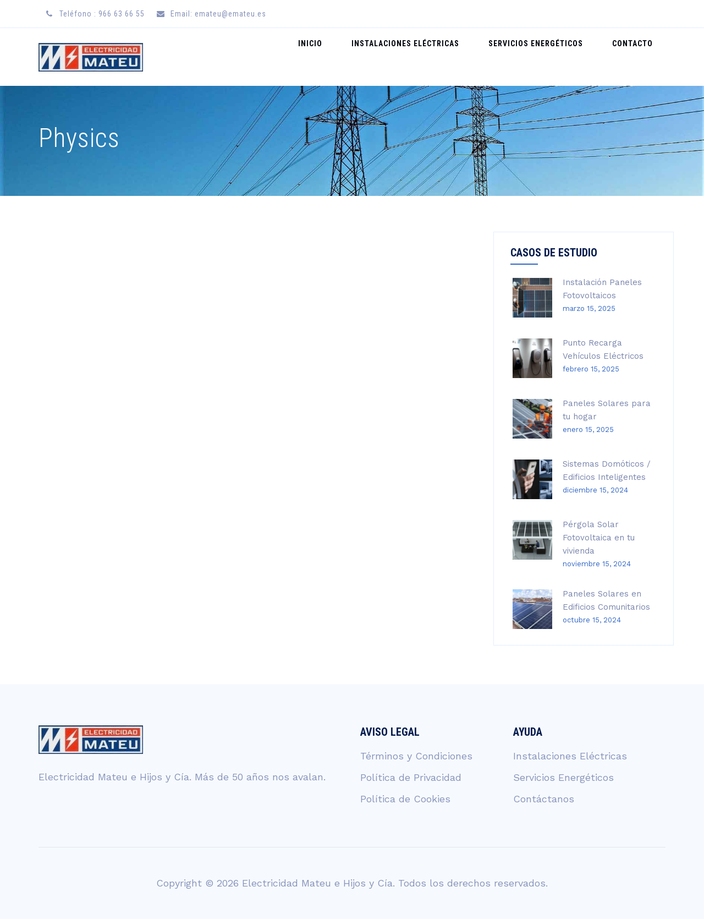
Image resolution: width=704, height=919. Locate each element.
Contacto (637, 56)
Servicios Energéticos (549, 56)
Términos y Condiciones (416, 756)
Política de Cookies (405, 799)
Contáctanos (543, 799)
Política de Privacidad (410, 777)
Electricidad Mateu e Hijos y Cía (317, 883)
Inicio (343, 56)
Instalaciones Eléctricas (428, 56)
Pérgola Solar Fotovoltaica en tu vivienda (599, 537)
